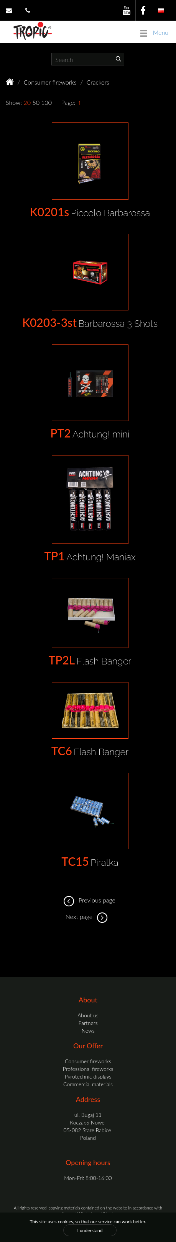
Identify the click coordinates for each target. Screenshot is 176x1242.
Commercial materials (88, 1084)
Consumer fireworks (50, 82)
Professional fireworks (88, 1069)
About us (88, 1015)
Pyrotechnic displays (87, 1076)
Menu (154, 33)
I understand (89, 1230)
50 (35, 102)
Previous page (88, 900)
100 (46, 102)
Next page (88, 916)
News (87, 1030)
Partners (87, 1023)
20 (27, 102)
